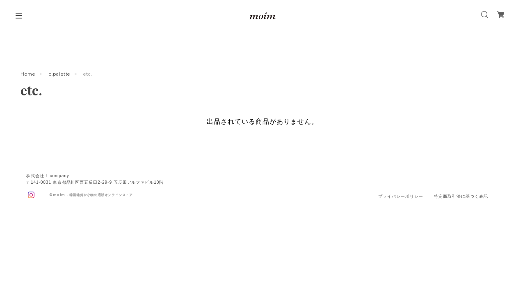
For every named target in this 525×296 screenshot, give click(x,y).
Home (28, 74)
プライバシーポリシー (400, 196)
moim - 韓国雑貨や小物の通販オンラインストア (93, 195)
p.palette (59, 74)
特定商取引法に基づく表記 (461, 196)
